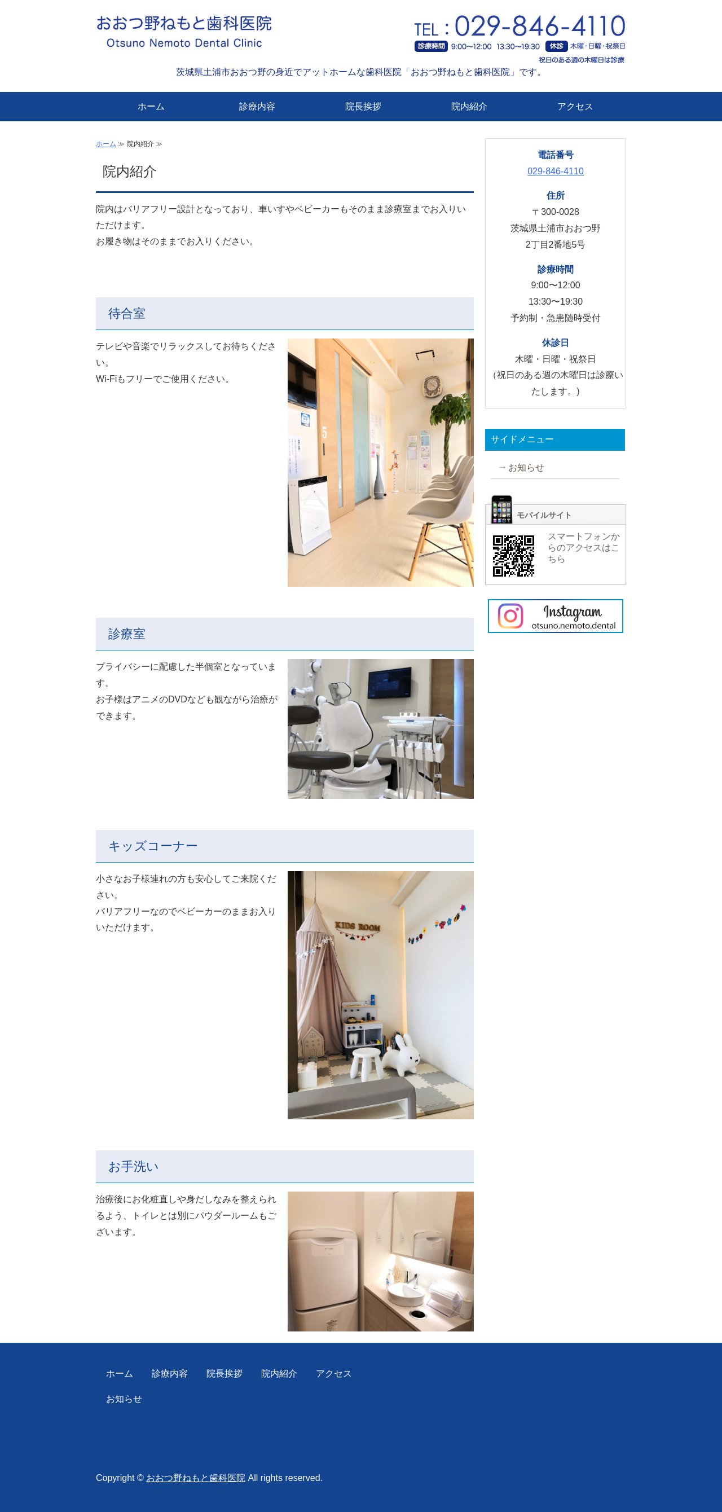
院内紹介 (469, 106)
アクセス (575, 106)
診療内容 (257, 106)
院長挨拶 (363, 106)
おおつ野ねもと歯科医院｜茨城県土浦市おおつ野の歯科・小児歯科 (206, 36)
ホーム (151, 106)
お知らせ (526, 467)
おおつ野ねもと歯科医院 (195, 1478)
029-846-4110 (555, 171)
